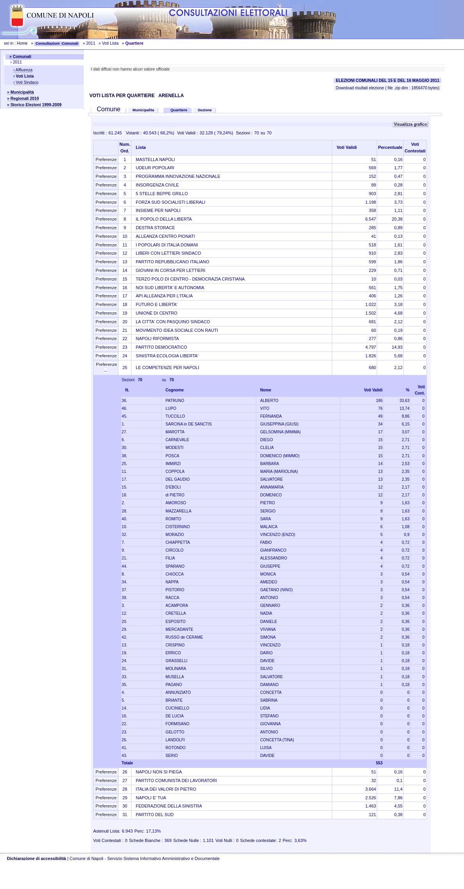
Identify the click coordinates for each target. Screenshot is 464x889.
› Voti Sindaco (25, 82)
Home (22, 43)
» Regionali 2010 (23, 98)
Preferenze (106, 159)
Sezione (204, 110)
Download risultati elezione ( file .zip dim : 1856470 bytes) (387, 88)
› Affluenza (22, 70)
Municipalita (143, 110)
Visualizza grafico (410, 124)
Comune (109, 109)
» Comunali (20, 56)
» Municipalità (20, 92)
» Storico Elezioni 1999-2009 (34, 105)
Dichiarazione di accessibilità (36, 858)
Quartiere (180, 110)
